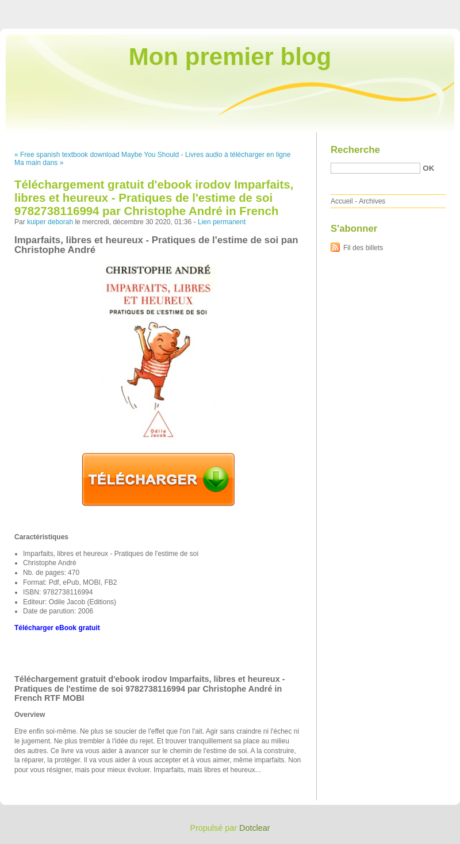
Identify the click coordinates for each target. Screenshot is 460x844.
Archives (372, 201)
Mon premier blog (230, 56)
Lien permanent (222, 222)
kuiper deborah (50, 222)
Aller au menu (369, 8)
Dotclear (254, 828)
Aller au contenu (319, 8)
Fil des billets (363, 248)
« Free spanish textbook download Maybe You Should (96, 155)
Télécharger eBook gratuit (57, 628)
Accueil (342, 201)
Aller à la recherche (426, 8)
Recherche (355, 149)
